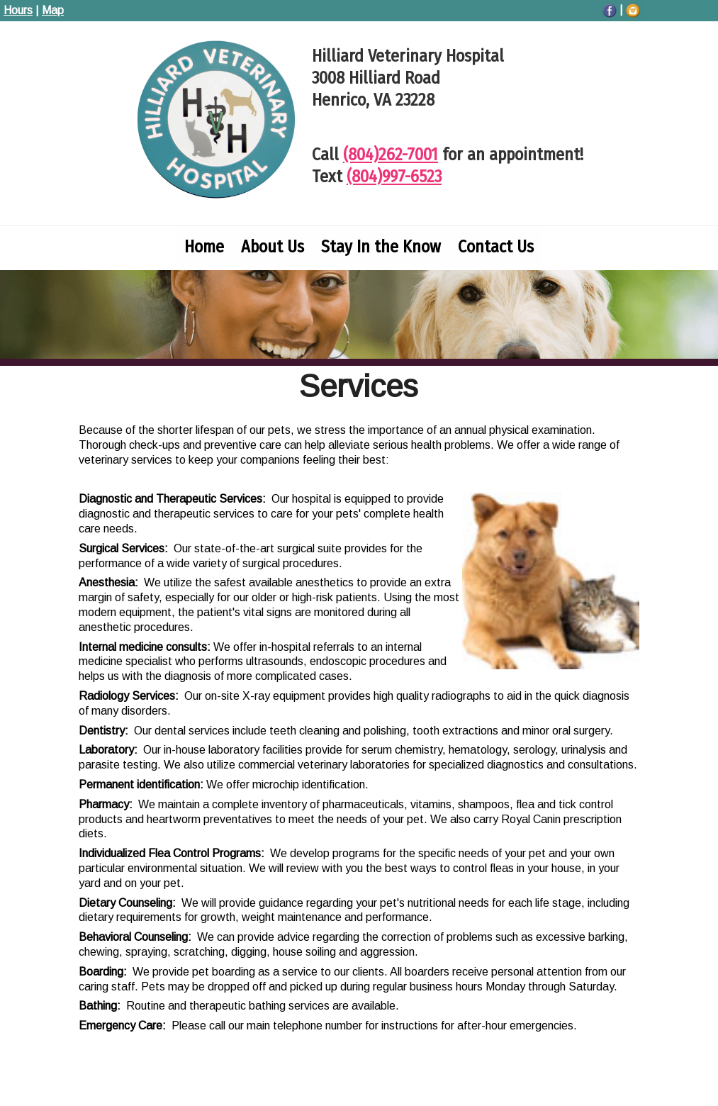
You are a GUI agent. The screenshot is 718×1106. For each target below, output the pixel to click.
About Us (272, 247)
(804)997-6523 (394, 176)
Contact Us (496, 247)
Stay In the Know (381, 247)
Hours (18, 10)
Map (53, 10)
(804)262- (390, 154)
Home (204, 247)
